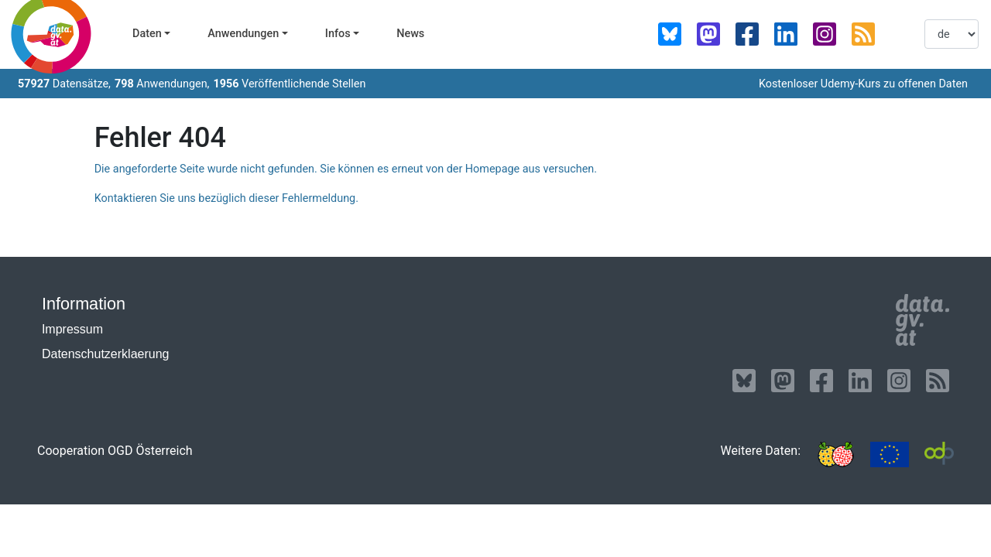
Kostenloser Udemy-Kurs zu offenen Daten (863, 84)
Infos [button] (338, 33)
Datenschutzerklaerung (106, 354)
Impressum (72, 329)
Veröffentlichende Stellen (289, 84)
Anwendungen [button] (243, 33)
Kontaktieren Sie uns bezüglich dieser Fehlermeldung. (226, 198)
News (410, 33)
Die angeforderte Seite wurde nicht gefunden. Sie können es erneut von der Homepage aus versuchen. (345, 169)
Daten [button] (147, 33)
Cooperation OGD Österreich (115, 450)
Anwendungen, (162, 84)
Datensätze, (64, 84)
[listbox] (951, 34)
